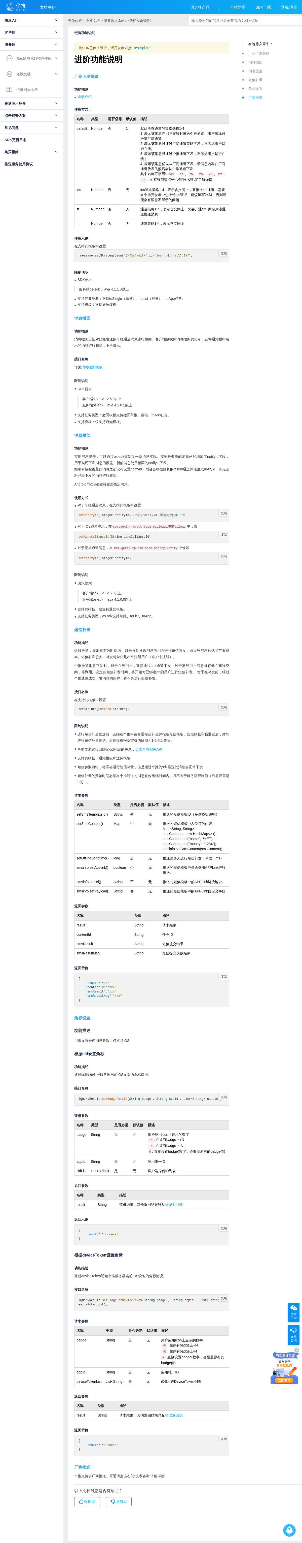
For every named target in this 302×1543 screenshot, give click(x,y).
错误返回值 (174, 1203)
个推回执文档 (21, 90)
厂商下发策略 (259, 53)
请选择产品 (200, 7)
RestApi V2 (141, 48)
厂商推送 (255, 97)
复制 (224, 252)
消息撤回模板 (91, 366)
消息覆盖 (255, 71)
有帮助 (87, 1498)
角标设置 (255, 89)
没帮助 (118, 1498)
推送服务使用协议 (19, 164)
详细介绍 (85, 97)
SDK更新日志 (15, 140)
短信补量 (255, 80)
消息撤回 (255, 62)
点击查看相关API (148, 749)
